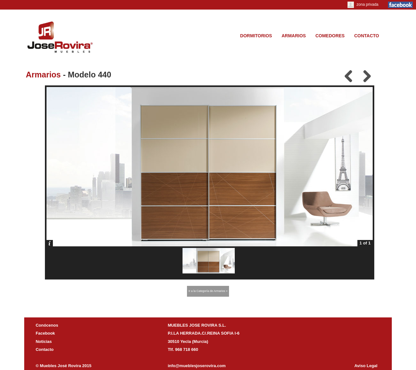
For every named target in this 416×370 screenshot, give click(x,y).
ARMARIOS (294, 35)
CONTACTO (366, 35)
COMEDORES (330, 35)
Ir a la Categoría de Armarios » (208, 291)
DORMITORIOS (256, 35)
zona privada (363, 4)
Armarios (43, 74)
